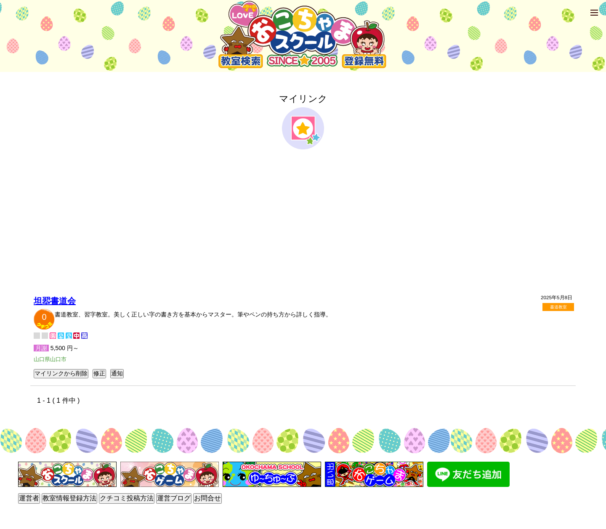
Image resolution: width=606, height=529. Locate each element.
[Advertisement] (303, 225)
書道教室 (558, 307)
